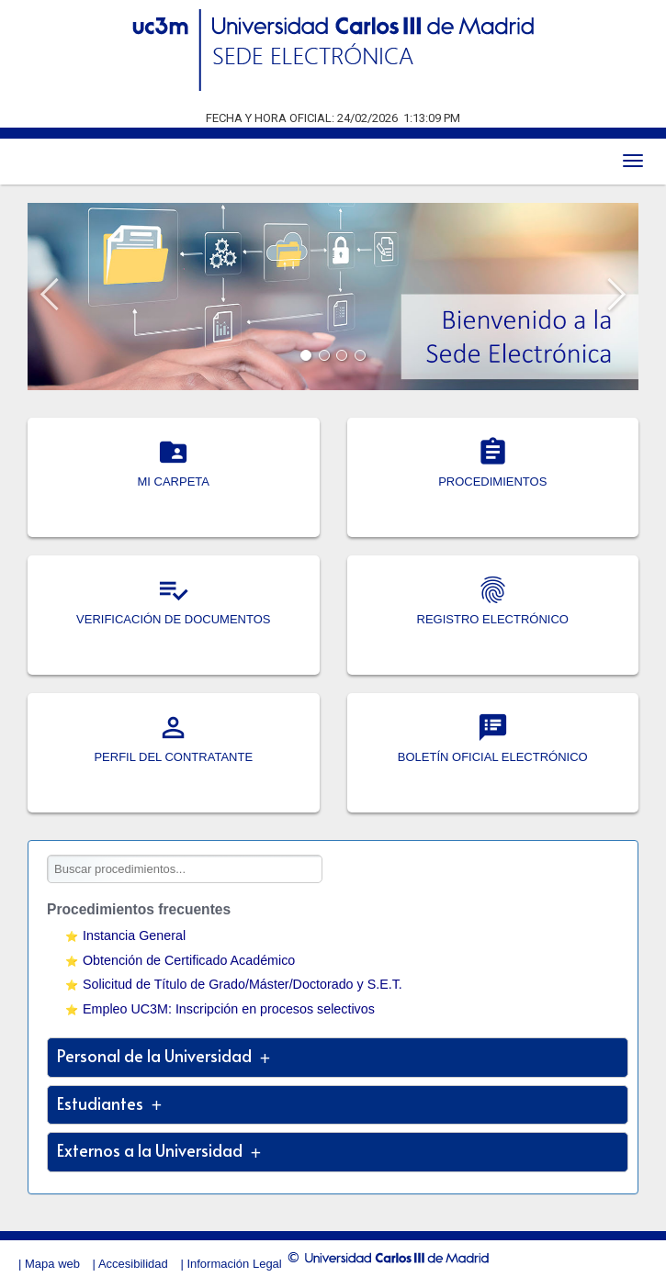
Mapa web (52, 1264)
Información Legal (233, 1264)
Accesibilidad (133, 1264)
